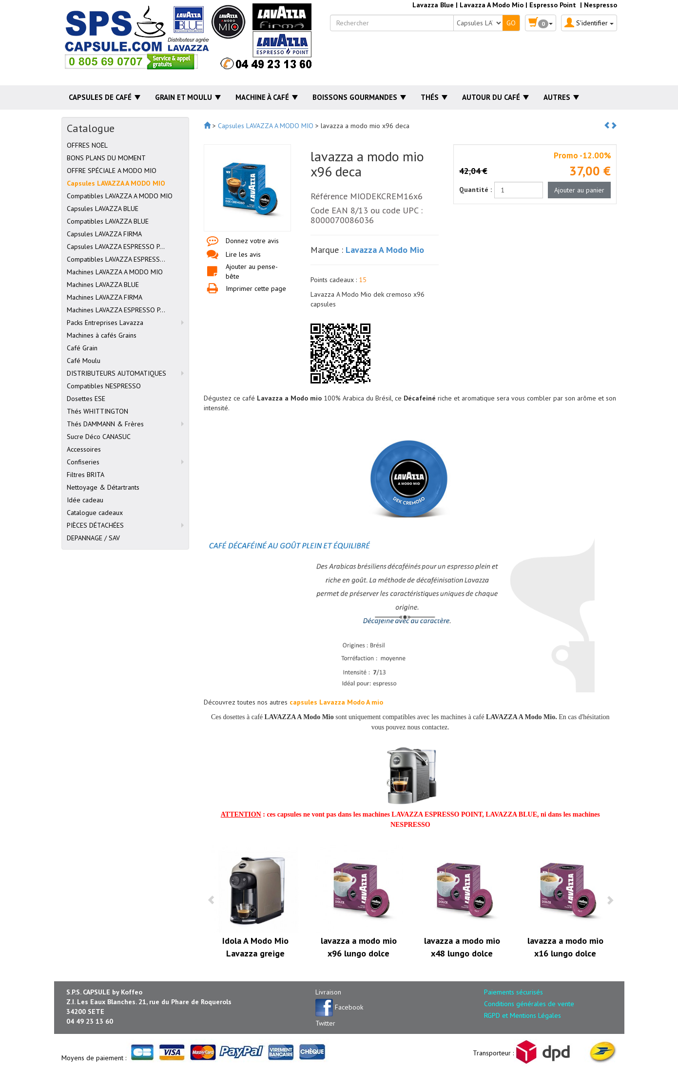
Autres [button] (561, 97)
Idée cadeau (85, 500)
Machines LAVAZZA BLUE (103, 284)
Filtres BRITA (85, 474)
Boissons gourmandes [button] (359, 97)
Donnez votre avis (252, 240)
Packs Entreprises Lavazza (105, 322)
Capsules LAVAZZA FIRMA (104, 233)
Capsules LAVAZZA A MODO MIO (116, 183)
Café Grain (82, 348)
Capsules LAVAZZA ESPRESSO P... (116, 246)
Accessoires (84, 449)
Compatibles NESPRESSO (104, 386)
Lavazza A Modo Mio (491, 4)
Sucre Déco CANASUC (99, 436)
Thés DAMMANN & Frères (105, 424)
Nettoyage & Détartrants (103, 487)
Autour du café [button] (495, 97)
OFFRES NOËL (87, 145)
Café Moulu (83, 360)
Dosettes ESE (86, 398)
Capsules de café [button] (104, 97)
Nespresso (600, 4)
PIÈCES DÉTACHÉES (95, 525)
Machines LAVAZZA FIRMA (104, 297)
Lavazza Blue (433, 4)
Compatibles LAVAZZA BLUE (108, 221)
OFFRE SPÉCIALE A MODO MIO (111, 170)
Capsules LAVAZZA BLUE (102, 208)
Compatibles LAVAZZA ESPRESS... (116, 259)
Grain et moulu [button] (188, 97)
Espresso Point (552, 4)
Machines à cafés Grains (101, 335)
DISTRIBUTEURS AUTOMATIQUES (116, 373)
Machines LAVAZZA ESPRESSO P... (116, 309)
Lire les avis (243, 254)
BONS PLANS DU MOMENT (106, 157)
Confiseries (83, 462)
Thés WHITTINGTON (97, 411)
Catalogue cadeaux (95, 512)
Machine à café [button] (266, 97)
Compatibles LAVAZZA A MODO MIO (120, 195)
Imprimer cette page (256, 288)
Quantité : (475, 189)
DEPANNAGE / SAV (93, 538)
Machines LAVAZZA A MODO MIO (115, 271)
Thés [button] (434, 97)
